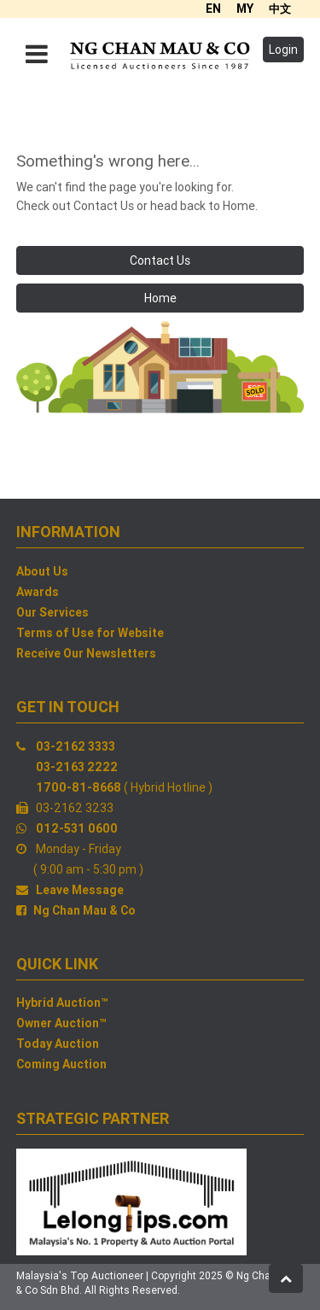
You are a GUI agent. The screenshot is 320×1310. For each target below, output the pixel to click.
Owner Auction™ (61, 1023)
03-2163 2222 (77, 767)
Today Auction (57, 1043)
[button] (286, 1278)
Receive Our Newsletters (86, 653)
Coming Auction (61, 1064)
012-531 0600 (77, 828)
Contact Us (160, 260)
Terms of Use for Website (90, 632)
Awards (37, 591)
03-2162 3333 (75, 746)
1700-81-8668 (78, 787)
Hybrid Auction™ (62, 1002)
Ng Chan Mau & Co (84, 910)
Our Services (52, 612)
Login (283, 49)
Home (160, 298)
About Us (42, 571)
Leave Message (80, 890)
